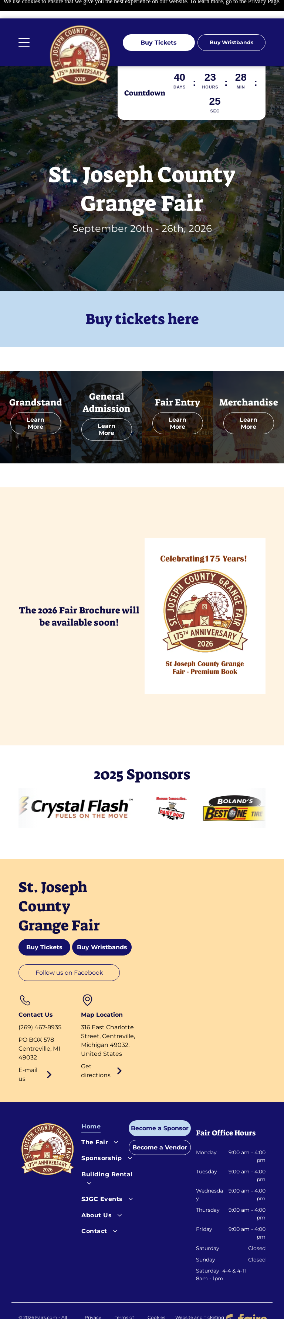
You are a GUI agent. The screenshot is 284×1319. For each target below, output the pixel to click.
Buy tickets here (142, 300)
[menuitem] (109, 1110)
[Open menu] (24, 23)
